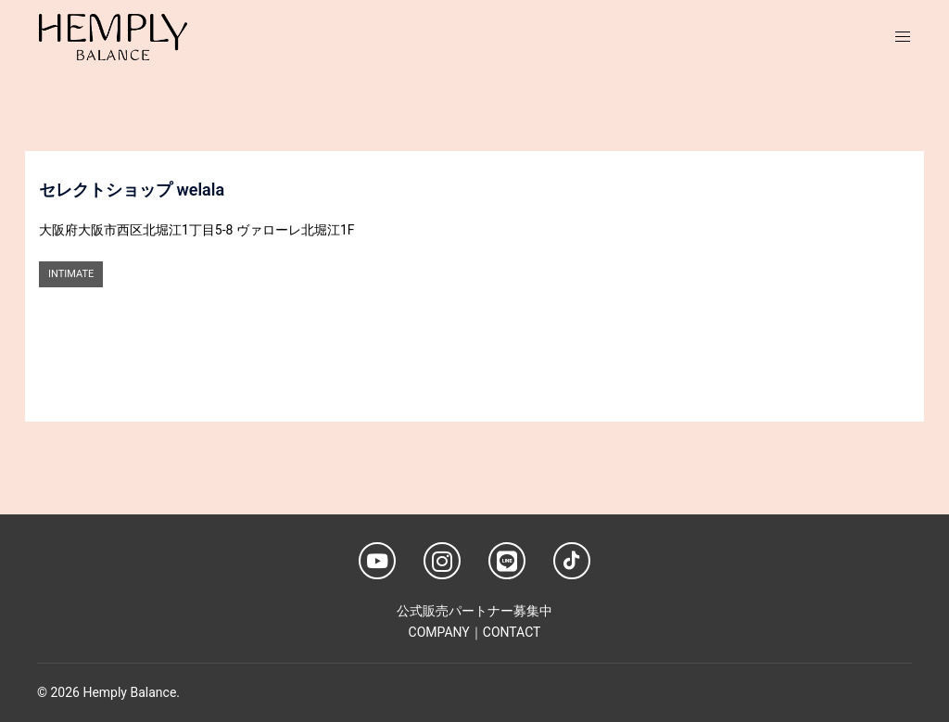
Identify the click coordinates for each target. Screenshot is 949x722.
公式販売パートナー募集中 (474, 610)
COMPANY (439, 632)
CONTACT (512, 632)
